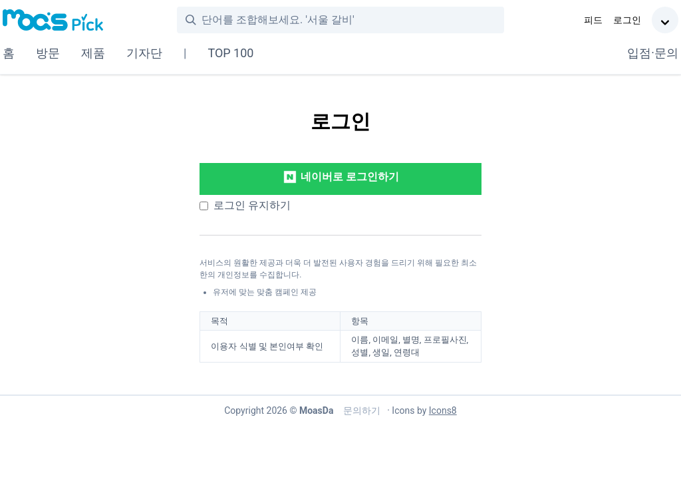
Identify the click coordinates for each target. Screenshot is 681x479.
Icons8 (443, 410)
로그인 (627, 20)
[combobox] (352, 20)
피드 (593, 20)
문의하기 (360, 410)
